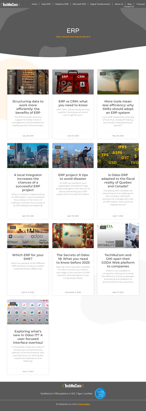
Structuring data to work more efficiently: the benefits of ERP (28, 106)
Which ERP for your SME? (28, 257)
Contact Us (129, 7)
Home (34, 4)
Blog (130, 4)
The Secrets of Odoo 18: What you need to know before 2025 (73, 258)
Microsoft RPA (79, 4)
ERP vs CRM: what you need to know (73, 103)
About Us (119, 4)
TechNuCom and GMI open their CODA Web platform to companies (118, 260)
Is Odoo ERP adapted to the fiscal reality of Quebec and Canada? (118, 180)
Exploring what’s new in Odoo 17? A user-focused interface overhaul (28, 336)
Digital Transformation (100, 4)
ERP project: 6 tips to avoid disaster (73, 177)
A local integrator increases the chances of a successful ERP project (28, 182)
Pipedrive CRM (61, 4)
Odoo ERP (46, 4)
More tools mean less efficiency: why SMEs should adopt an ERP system (118, 106)
